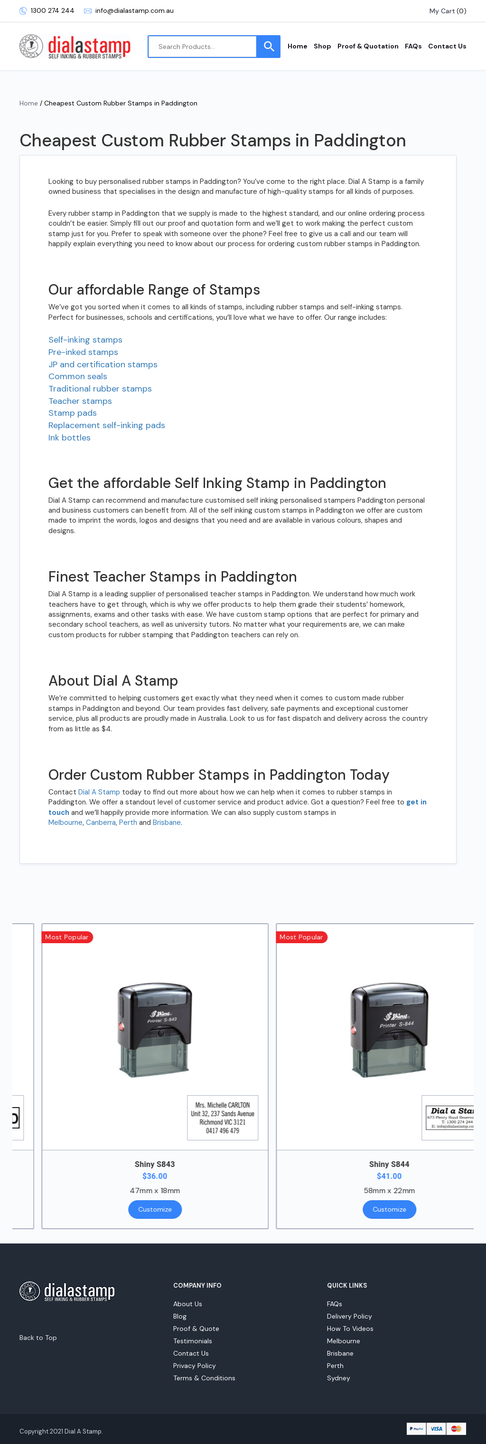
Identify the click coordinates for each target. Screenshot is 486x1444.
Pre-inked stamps (83, 352)
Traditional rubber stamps (100, 388)
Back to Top (38, 1337)
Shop (322, 46)
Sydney (338, 1378)
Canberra (101, 822)
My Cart (442, 11)
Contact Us (447, 46)
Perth (128, 822)
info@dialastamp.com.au (129, 11)
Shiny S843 (175, 1164)
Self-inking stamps (85, 339)
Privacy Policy (194, 1365)
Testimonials (192, 1341)
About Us (187, 1304)
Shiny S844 (410, 1164)
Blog (180, 1316)
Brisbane (167, 822)
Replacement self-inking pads (106, 425)
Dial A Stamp (99, 792)
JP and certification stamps (103, 364)
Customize (175, 1209)
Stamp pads (72, 413)
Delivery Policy (349, 1316)
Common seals (77, 376)
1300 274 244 (47, 11)
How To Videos (350, 1328)
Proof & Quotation (368, 46)
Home (298, 46)
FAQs (413, 46)
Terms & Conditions (204, 1378)
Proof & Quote (196, 1328)
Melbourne (65, 822)
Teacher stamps (80, 401)
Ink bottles (69, 437)
